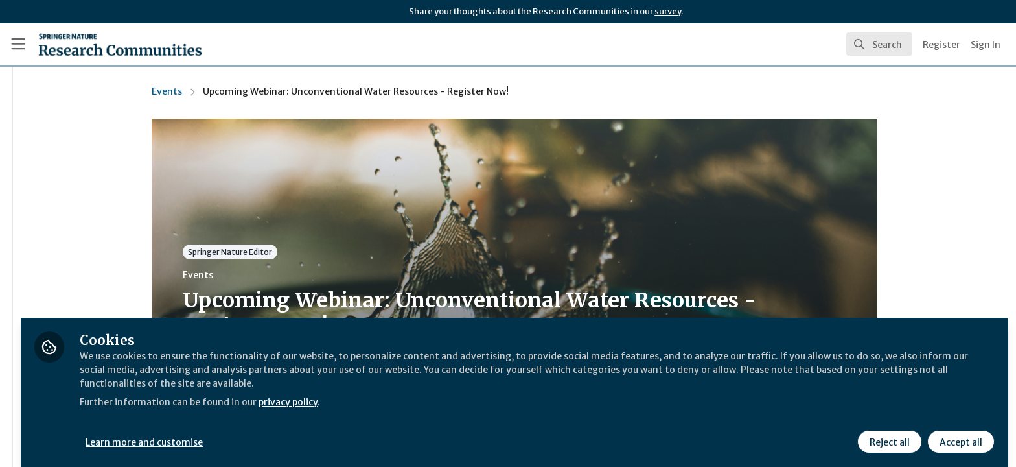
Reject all (888, 432)
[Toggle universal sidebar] (18, 44)
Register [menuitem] (941, 45)
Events (243, 91)
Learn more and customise (299, 432)
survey (667, 11)
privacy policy (461, 391)
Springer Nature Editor (306, 252)
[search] (879, 44)
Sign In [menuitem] (985, 45)
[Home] (120, 44)
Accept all (959, 432)
